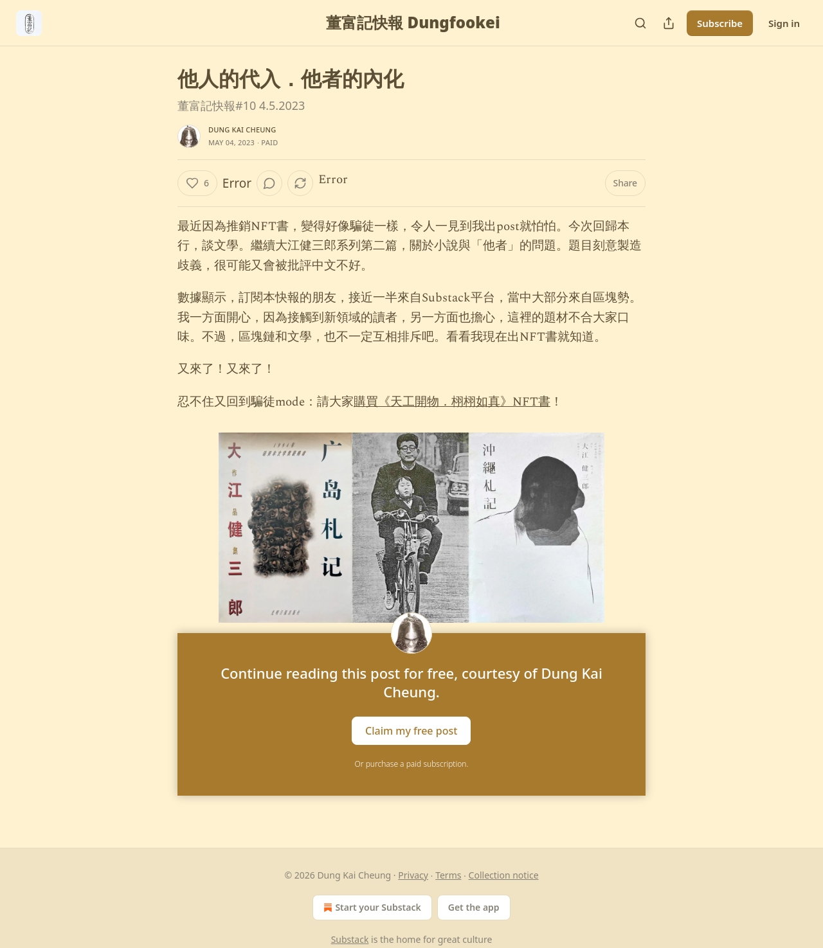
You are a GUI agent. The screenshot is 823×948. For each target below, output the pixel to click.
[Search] (640, 23)
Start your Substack (371, 907)
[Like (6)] (197, 183)
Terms (448, 875)
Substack (350, 939)
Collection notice (504, 875)
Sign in (784, 23)
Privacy (413, 875)
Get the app (474, 907)
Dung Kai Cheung (242, 129)
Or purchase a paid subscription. (412, 763)
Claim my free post (411, 731)
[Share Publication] (669, 23)
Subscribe (720, 23)
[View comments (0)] (269, 183)
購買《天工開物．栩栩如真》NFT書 (452, 402)
